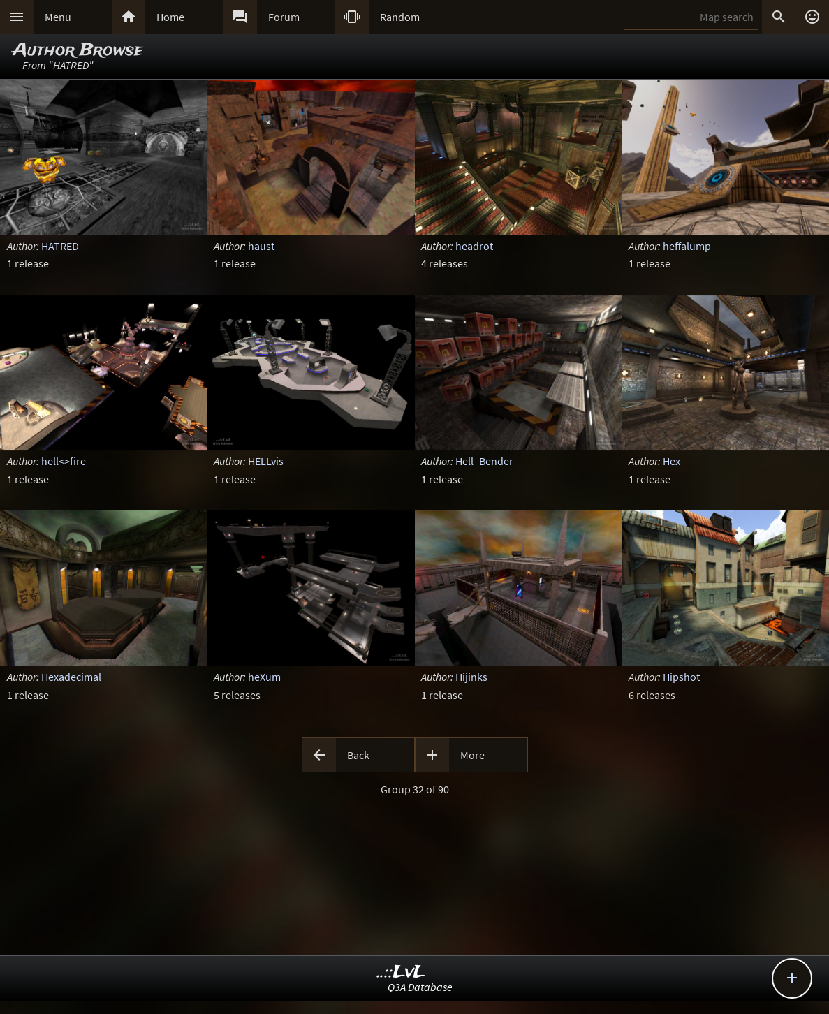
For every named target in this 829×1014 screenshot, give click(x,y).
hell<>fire (63, 461)
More (472, 755)
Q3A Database (420, 987)
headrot (474, 246)
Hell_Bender (484, 461)
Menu (58, 17)
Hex (671, 461)
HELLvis (266, 461)
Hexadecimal (71, 677)
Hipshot (681, 677)
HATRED (60, 246)
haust (261, 246)
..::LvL (401, 972)
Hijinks (471, 677)
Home (170, 17)
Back (358, 755)
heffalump (687, 246)
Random (400, 17)
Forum (284, 17)
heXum (264, 677)
